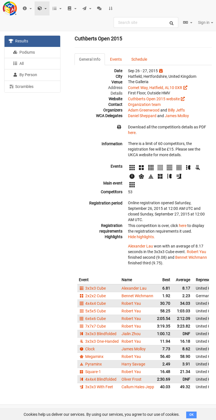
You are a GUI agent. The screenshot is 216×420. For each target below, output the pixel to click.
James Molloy (177, 115)
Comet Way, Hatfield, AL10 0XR (155, 87)
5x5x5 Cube (92, 311)
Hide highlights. (141, 237)
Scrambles (21, 86)
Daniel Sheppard (142, 115)
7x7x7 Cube (92, 326)
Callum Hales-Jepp (138, 387)
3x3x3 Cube (92, 288)
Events (116, 59)
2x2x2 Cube (92, 296)
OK (191, 415)
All (18, 63)
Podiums (24, 52)
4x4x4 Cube (92, 303)
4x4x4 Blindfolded (97, 379)
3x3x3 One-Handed (99, 341)
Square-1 (90, 371)
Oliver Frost (131, 379)
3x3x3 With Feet (96, 387)
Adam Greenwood (143, 110)
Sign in (205, 22)
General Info (89, 59)
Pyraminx (90, 364)
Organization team (144, 104)
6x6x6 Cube (92, 318)
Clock (87, 349)
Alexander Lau (140, 246)
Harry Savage (133, 364)
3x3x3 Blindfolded (97, 334)
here (132, 132)
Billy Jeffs (176, 110)
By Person (25, 74)
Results (18, 41)
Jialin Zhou (131, 334)
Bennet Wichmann (191, 257)
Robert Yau (196, 251)
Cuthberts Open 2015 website (154, 99)
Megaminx (91, 356)
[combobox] (146, 22)
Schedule (139, 59)
